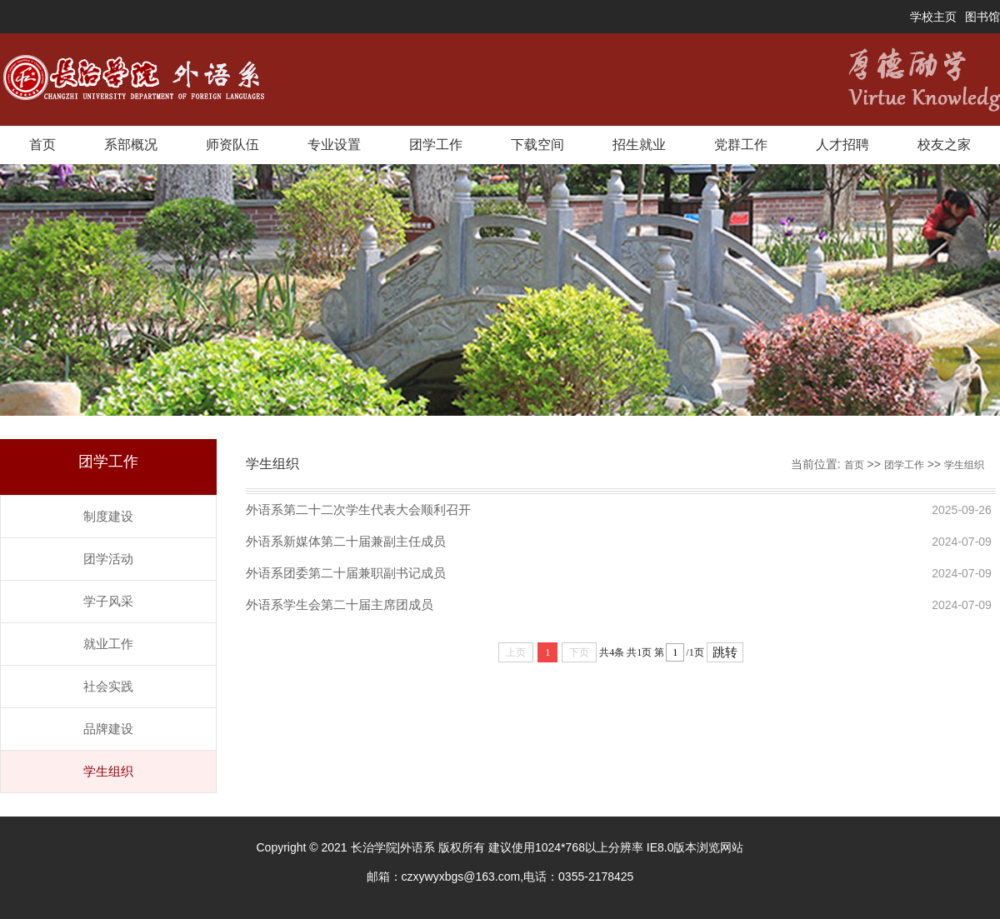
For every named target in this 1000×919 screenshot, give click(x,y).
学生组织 (108, 771)
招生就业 (639, 144)
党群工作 (741, 144)
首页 (42, 144)
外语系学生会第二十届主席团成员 (339, 604)
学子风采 (108, 601)
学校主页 (933, 16)
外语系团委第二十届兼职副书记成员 (346, 573)
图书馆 (982, 16)
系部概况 (131, 144)
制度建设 (108, 516)
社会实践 (108, 686)
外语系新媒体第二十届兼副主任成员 (346, 541)
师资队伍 (232, 144)
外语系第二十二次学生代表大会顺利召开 (358, 509)
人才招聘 (842, 144)
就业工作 (108, 644)
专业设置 (334, 144)
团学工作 (435, 144)
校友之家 (944, 144)
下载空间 (537, 144)
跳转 (725, 652)
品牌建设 (108, 729)
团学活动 (108, 559)
